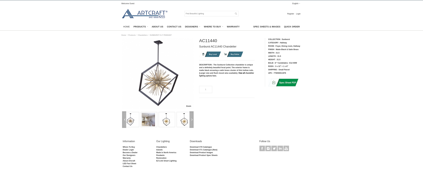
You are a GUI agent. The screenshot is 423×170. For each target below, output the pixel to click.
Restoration (161, 158)
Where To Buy (129, 147)
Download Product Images (201, 152)
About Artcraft (129, 161)
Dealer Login (128, 150)
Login (298, 14)
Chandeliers (161, 147)
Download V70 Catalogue (201, 147)
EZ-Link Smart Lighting (166, 161)
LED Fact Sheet (129, 163)
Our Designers (129, 155)
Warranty (127, 158)
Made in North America (166, 152)
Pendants (160, 155)
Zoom (188, 106)
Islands (159, 150)
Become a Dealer (130, 152)
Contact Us (127, 166)
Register (290, 14)
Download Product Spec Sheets (204, 155)
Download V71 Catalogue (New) (203, 150)
